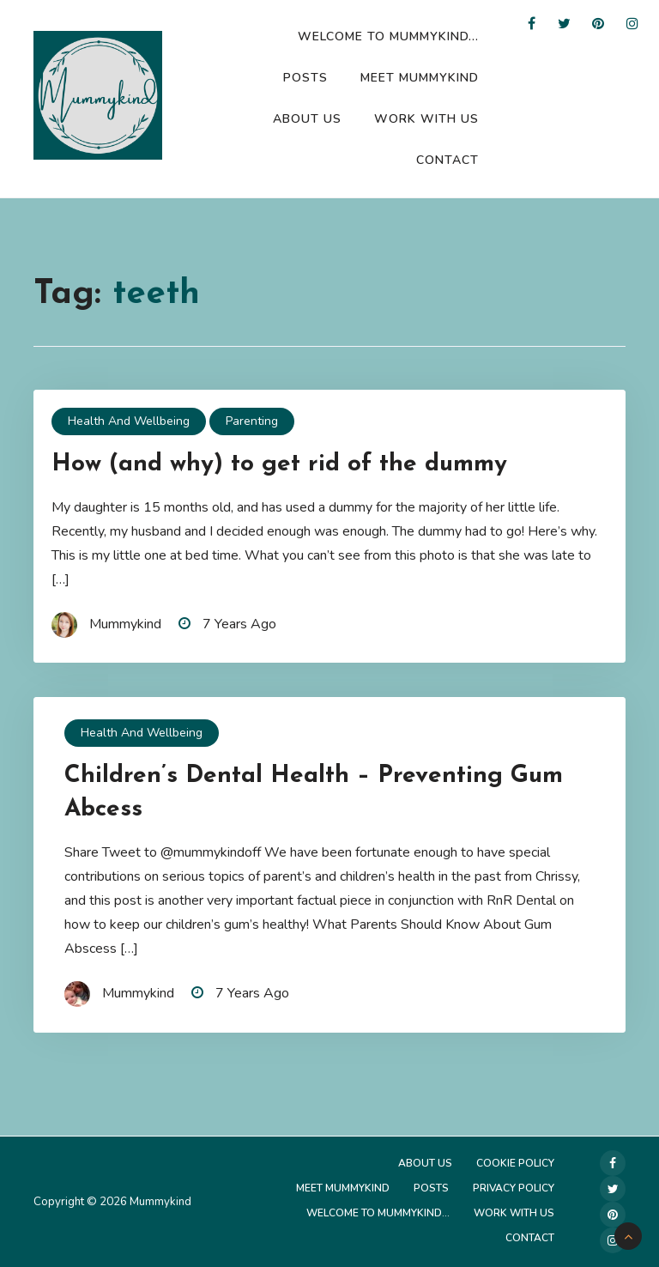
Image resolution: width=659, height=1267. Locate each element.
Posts (305, 78)
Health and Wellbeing (129, 421)
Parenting (252, 421)
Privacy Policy (513, 1188)
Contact (447, 160)
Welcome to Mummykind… (388, 36)
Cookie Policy (515, 1163)
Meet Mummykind (419, 78)
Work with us (426, 119)
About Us (307, 119)
